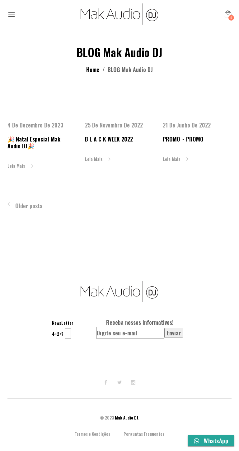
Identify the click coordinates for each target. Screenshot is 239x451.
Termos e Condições (92, 434)
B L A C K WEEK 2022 (109, 139)
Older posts (28, 206)
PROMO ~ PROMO (183, 139)
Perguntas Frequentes (144, 434)
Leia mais (16, 165)
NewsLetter (62, 322)
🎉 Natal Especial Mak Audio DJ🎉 (33, 142)
